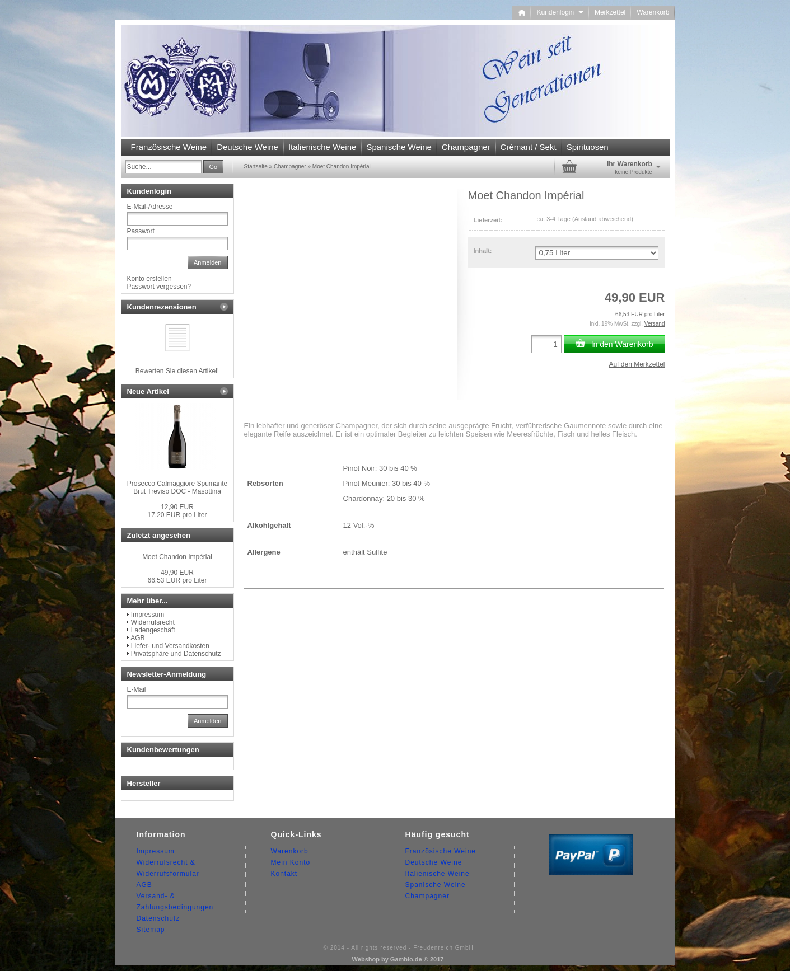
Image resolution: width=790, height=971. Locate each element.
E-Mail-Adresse (150, 206)
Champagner (466, 147)
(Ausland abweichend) (602, 218)
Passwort (141, 231)
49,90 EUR (177, 572)
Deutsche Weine (247, 147)
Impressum (147, 614)
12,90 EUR (177, 507)
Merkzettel (610, 12)
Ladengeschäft (153, 630)
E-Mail (136, 689)
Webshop (366, 959)
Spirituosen (588, 147)
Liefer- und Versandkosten (170, 646)
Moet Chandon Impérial (177, 557)
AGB (137, 638)
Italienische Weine (322, 147)
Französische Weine (169, 147)
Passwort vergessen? (159, 286)
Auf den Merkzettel (637, 364)
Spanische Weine (398, 147)
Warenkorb (653, 12)
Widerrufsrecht (153, 622)
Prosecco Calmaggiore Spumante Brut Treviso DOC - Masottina (177, 487)
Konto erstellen (149, 279)
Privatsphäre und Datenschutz (176, 654)
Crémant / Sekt (529, 147)
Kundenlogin (559, 12)
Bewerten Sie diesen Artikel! (177, 371)
